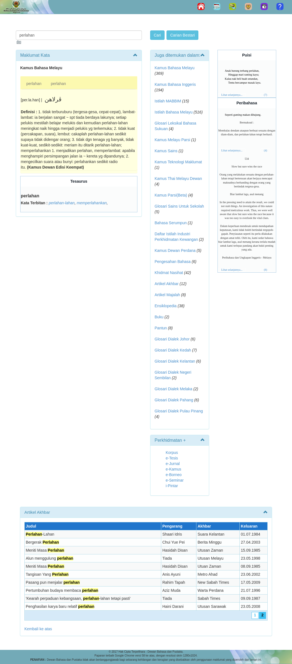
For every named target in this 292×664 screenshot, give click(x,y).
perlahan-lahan (62, 203)
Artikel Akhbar (166, 283)
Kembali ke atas (38, 629)
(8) (265, 269)
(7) (265, 94)
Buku (159, 317)
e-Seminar (175, 480)
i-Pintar (172, 486)
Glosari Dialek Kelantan (175, 361)
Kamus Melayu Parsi (172, 140)
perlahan (34, 83)
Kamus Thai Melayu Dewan (178, 178)
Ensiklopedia (165, 306)
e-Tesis (172, 458)
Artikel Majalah (167, 295)
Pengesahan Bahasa (173, 261)
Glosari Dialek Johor (172, 339)
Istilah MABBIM (168, 101)
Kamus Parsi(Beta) (171, 195)
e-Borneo (174, 474)
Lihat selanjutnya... (232, 94)
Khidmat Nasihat (169, 272)
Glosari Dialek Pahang (174, 400)
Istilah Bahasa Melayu (174, 112)
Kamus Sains (166, 151)
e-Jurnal (173, 463)
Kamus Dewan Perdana (175, 250)
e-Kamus (173, 469)
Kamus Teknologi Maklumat (178, 162)
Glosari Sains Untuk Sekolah (179, 206)
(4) (265, 150)
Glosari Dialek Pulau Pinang (179, 411)
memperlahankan (92, 203)
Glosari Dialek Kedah (173, 350)
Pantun (161, 328)
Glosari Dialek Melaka (173, 389)
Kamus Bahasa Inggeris (175, 84)
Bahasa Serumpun (171, 223)
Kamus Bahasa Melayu (174, 68)
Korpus (172, 452)
